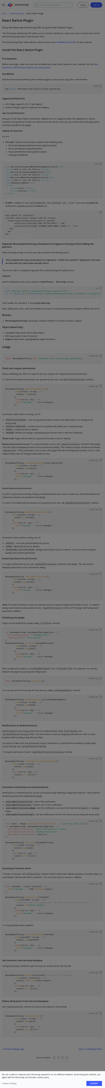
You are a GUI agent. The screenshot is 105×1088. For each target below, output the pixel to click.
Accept (94, 1083)
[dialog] (52, 1079)
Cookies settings (9, 1083)
